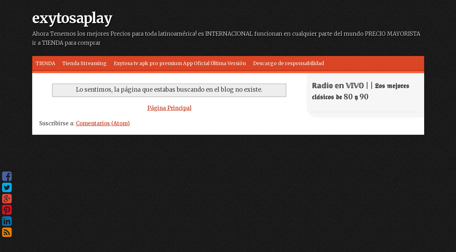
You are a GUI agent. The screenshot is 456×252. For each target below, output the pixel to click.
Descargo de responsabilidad (288, 63)
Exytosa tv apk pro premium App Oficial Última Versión (180, 63)
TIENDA (45, 63)
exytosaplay (72, 18)
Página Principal (169, 108)
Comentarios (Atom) (103, 123)
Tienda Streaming (84, 63)
